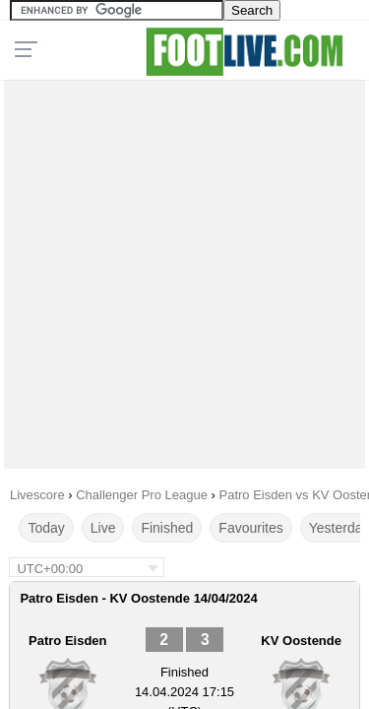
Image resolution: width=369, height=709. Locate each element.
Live (103, 528)
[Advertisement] (184, 269)
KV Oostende (301, 640)
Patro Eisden (67, 640)
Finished (167, 528)
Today (46, 528)
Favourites (250, 528)
